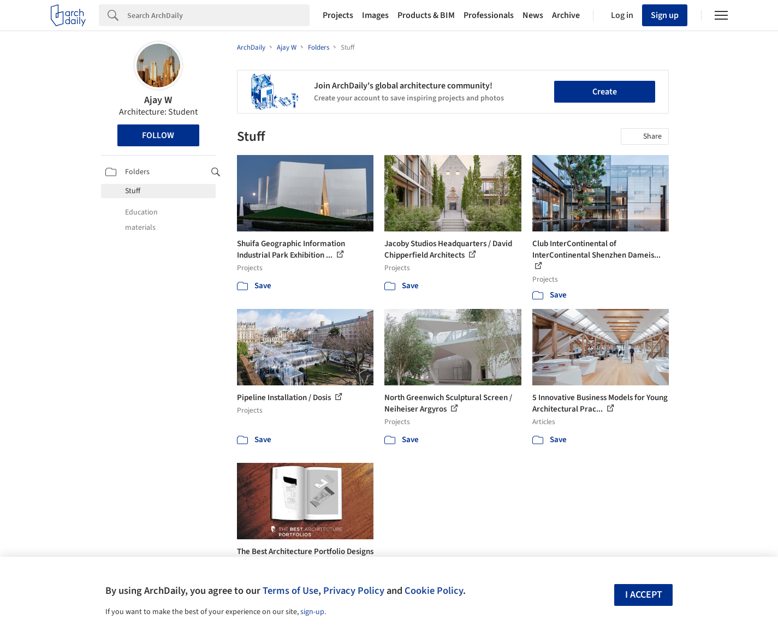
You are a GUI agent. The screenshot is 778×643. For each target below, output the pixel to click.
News (532, 15)
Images (375, 15)
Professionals (489, 15)
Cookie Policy (434, 591)
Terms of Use (290, 591)
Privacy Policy (353, 591)
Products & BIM (426, 15)
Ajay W (158, 100)
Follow (158, 135)
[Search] (218, 15)
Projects (338, 15)
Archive (566, 15)
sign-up (312, 611)
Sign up (665, 15)
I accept (643, 595)
